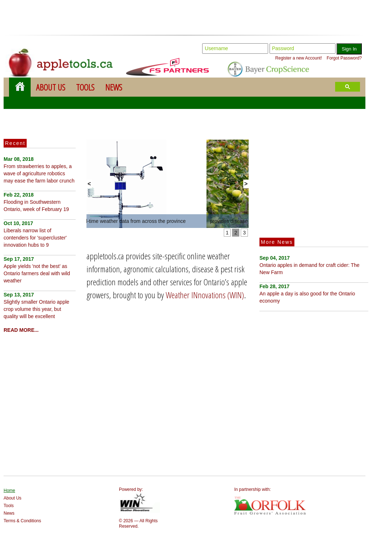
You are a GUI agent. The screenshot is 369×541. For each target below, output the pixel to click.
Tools (85, 87)
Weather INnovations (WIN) (205, 295)
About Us (50, 87)
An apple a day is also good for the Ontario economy (307, 293)
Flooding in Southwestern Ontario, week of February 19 (36, 202)
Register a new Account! (298, 58)
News (113, 87)
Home (9, 490)
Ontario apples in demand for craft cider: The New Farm (309, 265)
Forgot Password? (344, 58)
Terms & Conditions (22, 520)
